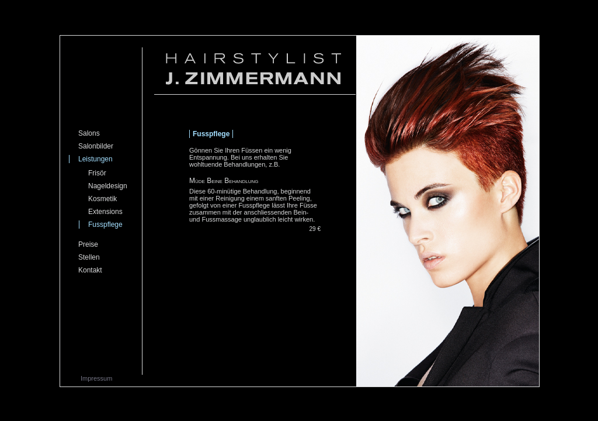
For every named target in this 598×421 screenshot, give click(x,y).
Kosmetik (102, 199)
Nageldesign (107, 186)
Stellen (89, 257)
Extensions (105, 212)
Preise (88, 244)
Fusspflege (105, 224)
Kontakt (90, 270)
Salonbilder (95, 146)
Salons (89, 133)
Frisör (97, 173)
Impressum (96, 378)
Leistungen (95, 159)
